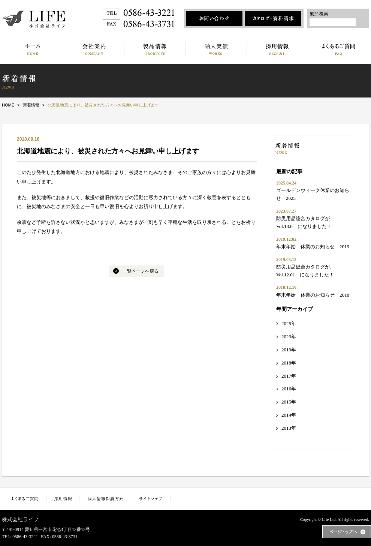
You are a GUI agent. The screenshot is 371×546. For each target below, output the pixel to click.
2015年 (288, 402)
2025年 (288, 323)
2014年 (288, 415)
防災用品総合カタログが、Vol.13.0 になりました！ (305, 222)
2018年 (288, 363)
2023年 (288, 336)
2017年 (288, 376)
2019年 (288, 349)
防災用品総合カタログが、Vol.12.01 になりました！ (305, 271)
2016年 (288, 389)
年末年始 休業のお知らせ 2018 (312, 295)
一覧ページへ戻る (141, 271)
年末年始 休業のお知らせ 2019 (312, 246)
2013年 (288, 428)
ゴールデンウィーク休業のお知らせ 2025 (312, 194)
